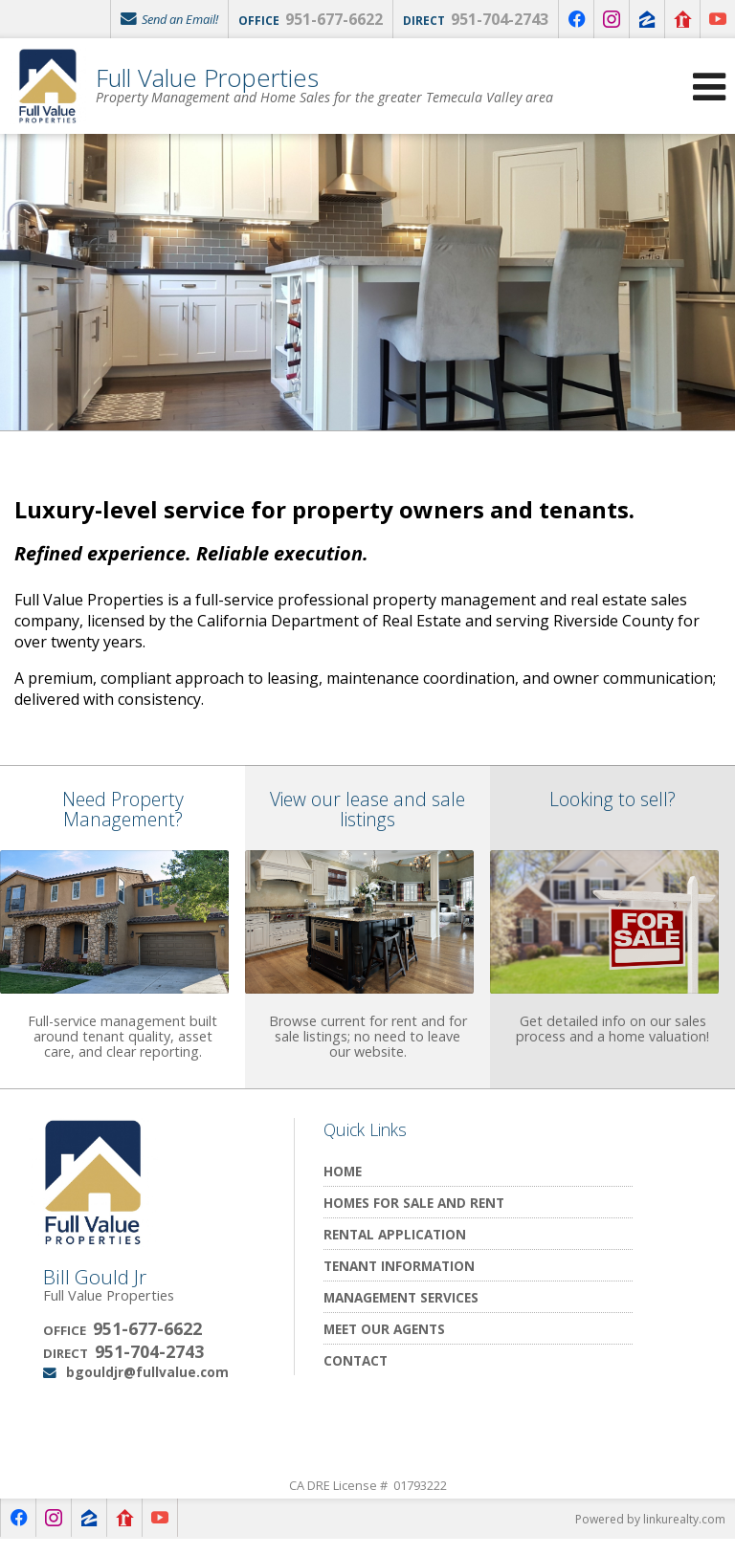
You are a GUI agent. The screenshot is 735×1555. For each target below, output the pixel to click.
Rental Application (394, 1249)
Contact (355, 1376)
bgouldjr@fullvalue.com (147, 1388)
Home (342, 1186)
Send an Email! (169, 19)
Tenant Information (399, 1281)
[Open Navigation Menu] (709, 86)
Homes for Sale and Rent (413, 1218)
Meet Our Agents (384, 1344)
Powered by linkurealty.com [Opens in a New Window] (650, 1535)
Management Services (401, 1312)
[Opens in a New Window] (576, 19)
